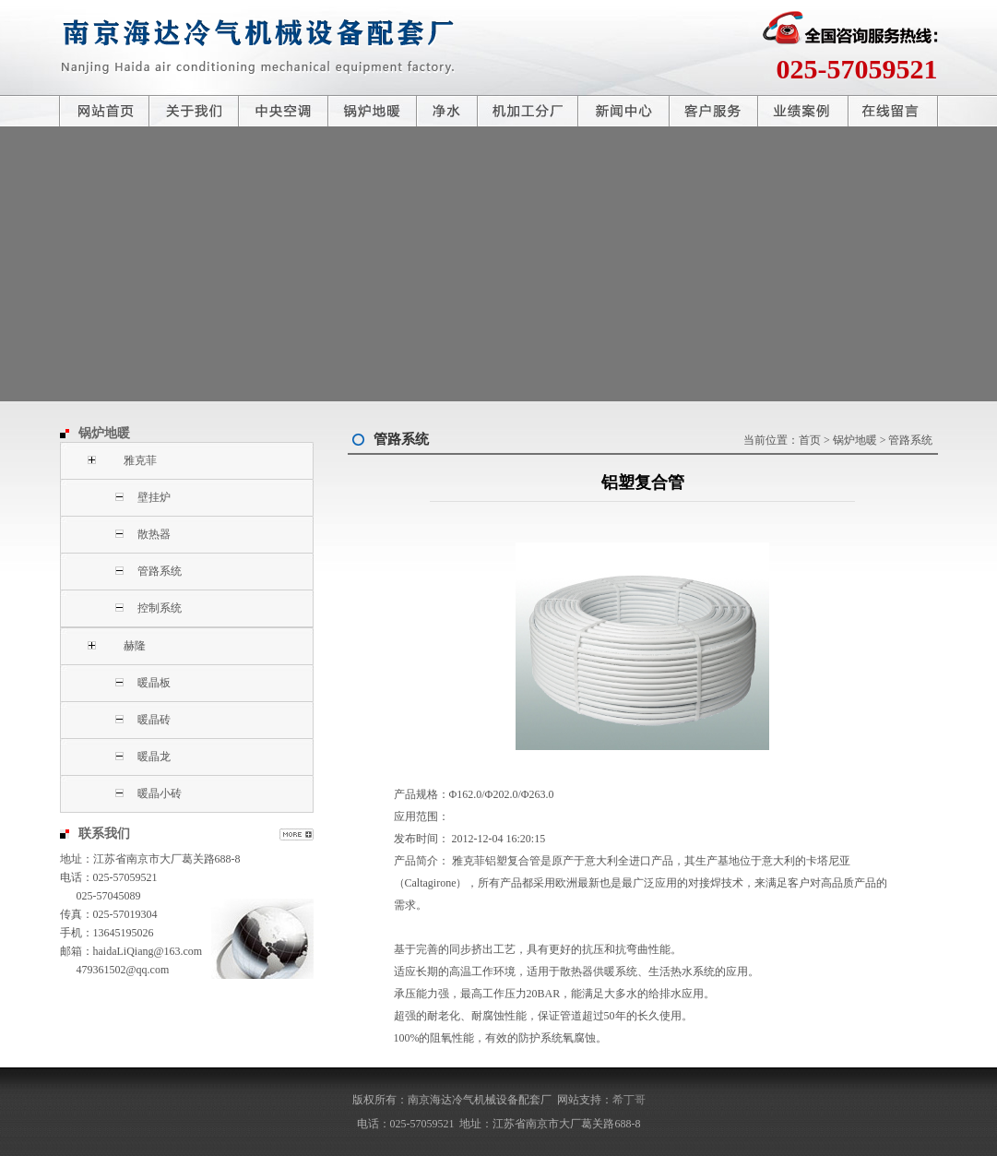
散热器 (154, 534)
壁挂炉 (154, 497)
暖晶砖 (154, 719)
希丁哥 (629, 1099)
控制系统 (159, 608)
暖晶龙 (154, 756)
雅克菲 (140, 460)
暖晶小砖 (159, 793)
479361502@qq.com (123, 969)
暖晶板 (154, 682)
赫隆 (135, 645)
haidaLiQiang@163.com (148, 951)
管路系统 (159, 571)
